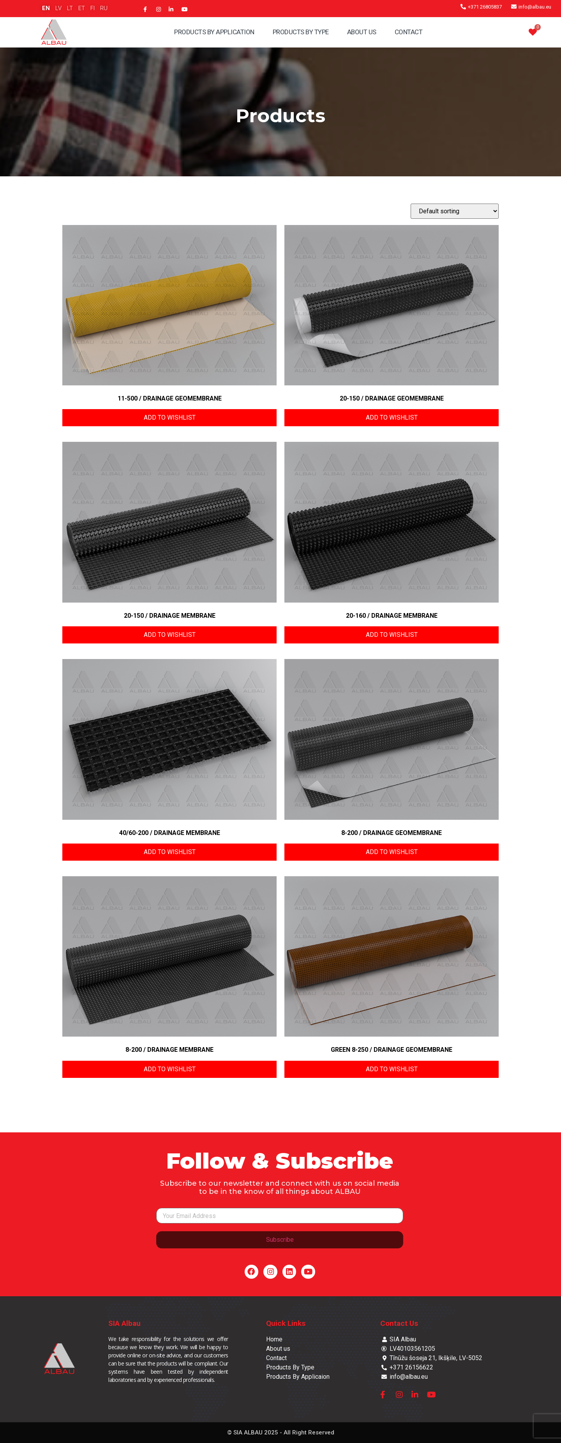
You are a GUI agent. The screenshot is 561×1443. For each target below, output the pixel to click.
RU (104, 8)
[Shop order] (455, 211)
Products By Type (301, 32)
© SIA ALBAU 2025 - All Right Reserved (280, 1432)
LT (70, 8)
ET (81, 8)
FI (92, 8)
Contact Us (399, 1323)
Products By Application (214, 32)
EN (46, 8)
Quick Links (285, 1323)
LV (58, 8)
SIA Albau (124, 1323)
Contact (409, 32)
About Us (361, 32)
